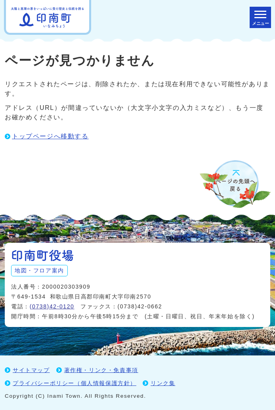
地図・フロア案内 (39, 270)
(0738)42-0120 (52, 306)
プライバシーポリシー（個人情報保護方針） (74, 383)
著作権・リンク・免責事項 (101, 370)
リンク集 (163, 383)
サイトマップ (31, 370)
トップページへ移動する (50, 136)
